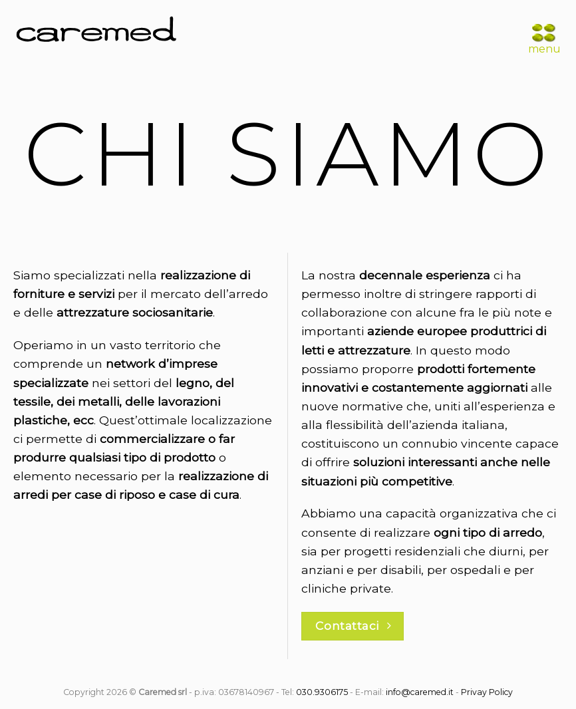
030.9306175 (322, 692)
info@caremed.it (420, 692)
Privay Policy (487, 692)
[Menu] (543, 33)
